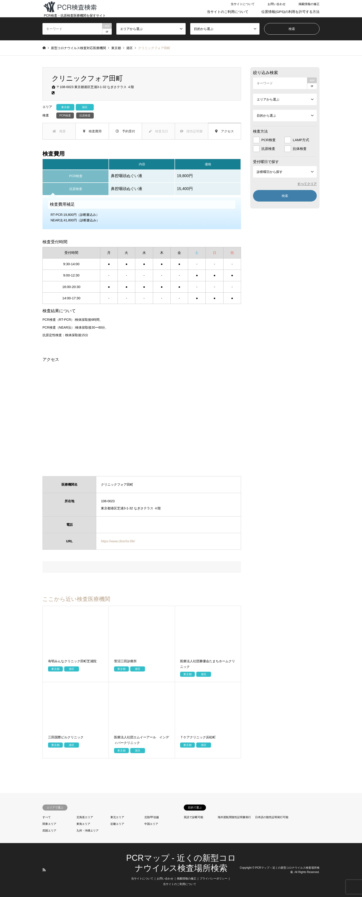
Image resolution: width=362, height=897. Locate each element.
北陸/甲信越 (151, 817)
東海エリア (83, 824)
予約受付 (125, 131)
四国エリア (49, 830)
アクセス (224, 131)
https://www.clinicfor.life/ (118, 541)
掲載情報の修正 (309, 4)
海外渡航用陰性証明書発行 (234, 817)
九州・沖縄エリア (87, 830)
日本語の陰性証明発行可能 (271, 817)
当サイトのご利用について (227, 12)
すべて (46, 817)
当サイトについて (243, 4)
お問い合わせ (277, 4)
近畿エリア (117, 824)
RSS (44, 869)
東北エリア (117, 817)
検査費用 (92, 131)
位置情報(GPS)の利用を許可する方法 (290, 12)
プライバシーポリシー (213, 878)
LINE (50, 869)
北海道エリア (84, 817)
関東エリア (49, 824)
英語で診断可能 (193, 817)
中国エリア (151, 824)
